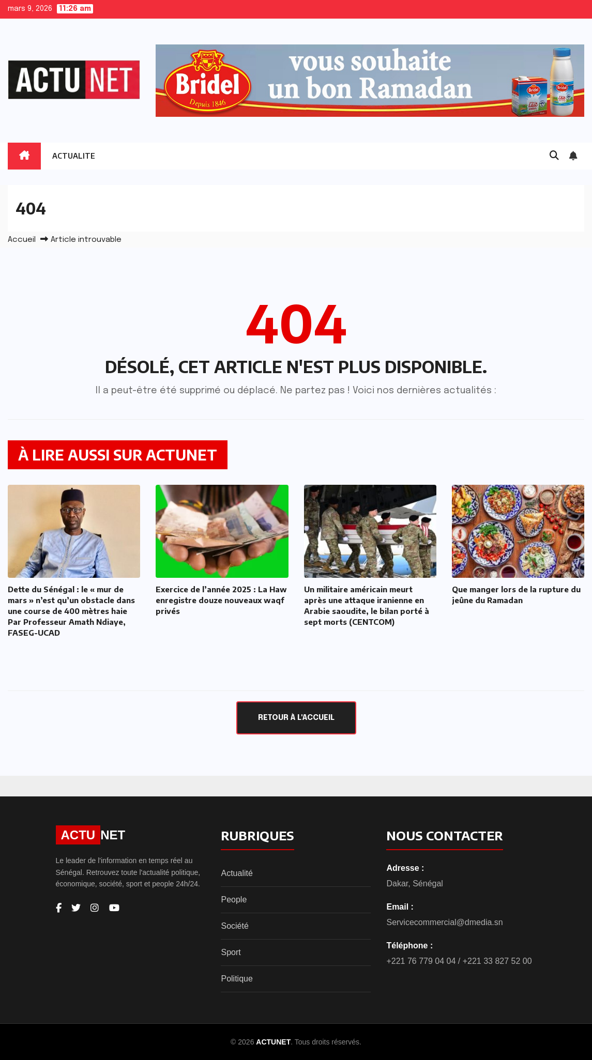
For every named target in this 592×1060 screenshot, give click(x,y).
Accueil (22, 240)
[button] (554, 156)
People (234, 899)
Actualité (236, 873)
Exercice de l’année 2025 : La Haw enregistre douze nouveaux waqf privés (221, 600)
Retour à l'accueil (296, 718)
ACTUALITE (73, 155)
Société (234, 925)
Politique (236, 978)
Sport (230, 952)
